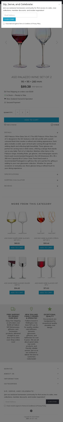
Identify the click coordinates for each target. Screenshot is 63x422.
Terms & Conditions (25, 23)
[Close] (59, 4)
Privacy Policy (36, 23)
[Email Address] (20, 15)
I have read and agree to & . (22, 23)
